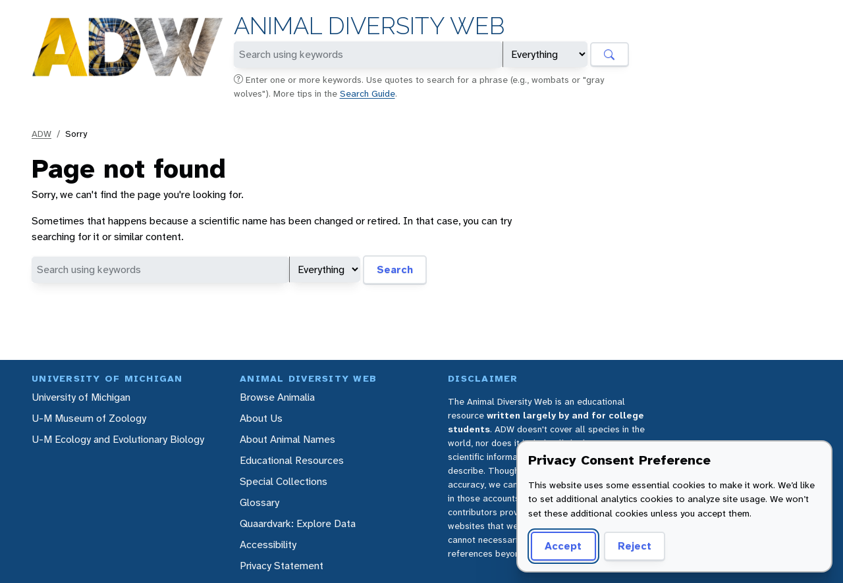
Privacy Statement (281, 565)
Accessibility (268, 544)
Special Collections (283, 481)
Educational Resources (292, 460)
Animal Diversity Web (369, 26)
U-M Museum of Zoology (89, 418)
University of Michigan (81, 397)
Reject (630, 546)
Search (395, 269)
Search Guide (367, 93)
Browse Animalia (277, 397)
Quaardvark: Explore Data (298, 523)
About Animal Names (287, 439)
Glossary (259, 502)
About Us (261, 418)
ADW (41, 133)
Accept (561, 546)
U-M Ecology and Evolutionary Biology (118, 439)
